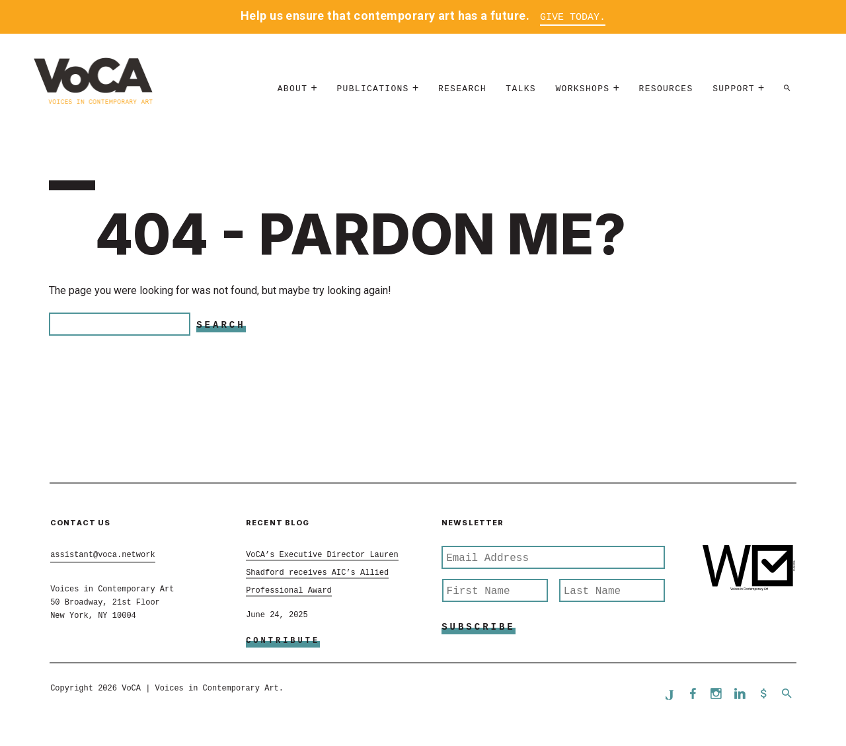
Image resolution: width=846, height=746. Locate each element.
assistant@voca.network (102, 555)
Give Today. (572, 17)
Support (733, 89)
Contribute (283, 641)
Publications (372, 89)
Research (462, 89)
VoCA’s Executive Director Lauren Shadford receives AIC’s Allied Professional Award (322, 572)
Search (220, 325)
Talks (521, 89)
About (293, 89)
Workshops (582, 89)
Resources (666, 89)
